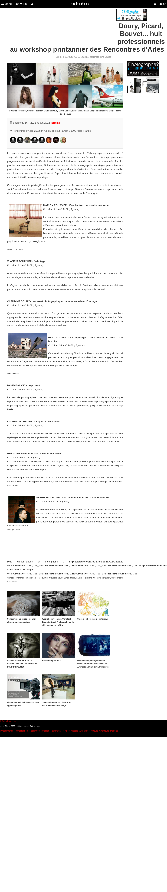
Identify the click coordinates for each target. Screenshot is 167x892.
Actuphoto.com (9, 721)
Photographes (6, 731)
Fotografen (56, 731)
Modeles (114, 731)
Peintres (66, 731)
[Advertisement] (68, 27)
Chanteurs (104, 731)
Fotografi (45, 731)
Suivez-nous (35, 726)
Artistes (74, 731)
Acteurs (94, 731)
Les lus (21, 3)
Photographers (21, 731)
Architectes (84, 731)
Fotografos (35, 731)
